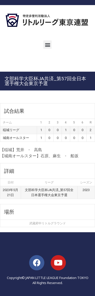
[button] (47, 44)
